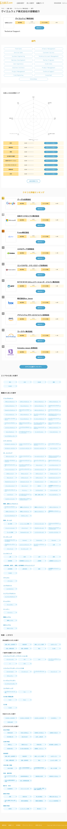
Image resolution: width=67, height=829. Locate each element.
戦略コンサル (7, 617)
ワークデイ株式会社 (24, 331)
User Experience (18, 64)
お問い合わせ (38, 825)
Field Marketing (18, 75)
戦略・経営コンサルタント (10, 503)
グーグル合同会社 (24, 199)
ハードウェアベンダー (9, 680)
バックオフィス (7, 553)
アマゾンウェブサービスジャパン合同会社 (33, 315)
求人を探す (30, 3)
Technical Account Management (48, 56)
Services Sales (18, 52)
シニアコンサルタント (9, 593)
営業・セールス (7, 520)
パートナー (6, 609)
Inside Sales (48, 64)
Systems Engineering (18, 56)
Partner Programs (48, 60)
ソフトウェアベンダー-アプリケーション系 (15, 656)
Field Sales (18, 49)
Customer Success (48, 52)
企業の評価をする (33, 181)
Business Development (18, 60)
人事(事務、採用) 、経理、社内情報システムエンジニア (19, 565)
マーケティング (7, 537)
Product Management (48, 67)
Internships (33, 79)
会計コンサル (7, 625)
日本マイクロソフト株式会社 (28, 216)
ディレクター (7, 601)
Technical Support (48, 71)
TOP (2, 8)
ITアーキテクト (7, 441)
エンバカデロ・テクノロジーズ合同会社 (32, 265)
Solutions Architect (18, 67)
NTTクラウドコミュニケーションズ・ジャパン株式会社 (38, 282)
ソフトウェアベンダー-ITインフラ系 (13, 668)
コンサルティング (8, 688)
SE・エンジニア (7, 453)
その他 (5, 704)
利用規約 (18, 825)
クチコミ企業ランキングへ (33, 367)
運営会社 (4, 825)
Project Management (18, 71)
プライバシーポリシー (27, 825)
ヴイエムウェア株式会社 (21, 8)
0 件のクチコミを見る (50, 143)
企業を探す (20, 3)
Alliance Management (48, 49)
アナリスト (6, 577)
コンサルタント (7, 585)
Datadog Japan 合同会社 (27, 348)
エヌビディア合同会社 (25, 249)
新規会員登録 (57, 3)
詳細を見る (38, 27)
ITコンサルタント (8, 398)
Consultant (48, 75)
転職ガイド (40, 3)
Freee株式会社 (23, 232)
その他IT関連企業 (8, 696)
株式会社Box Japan (25, 298)
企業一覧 (9, 8)
